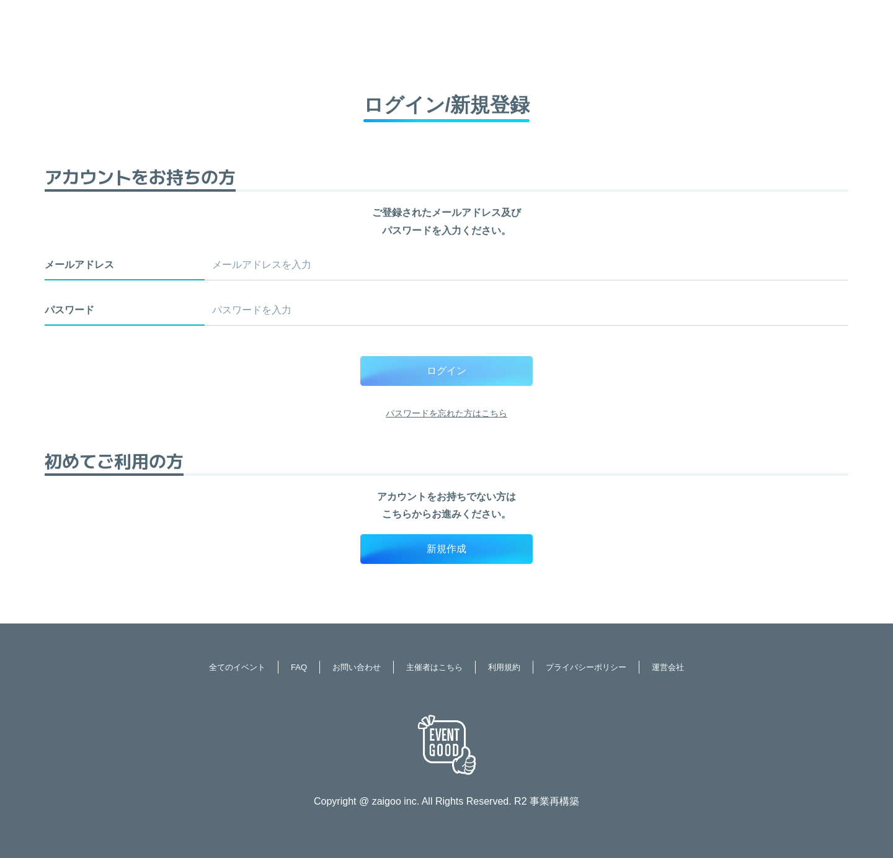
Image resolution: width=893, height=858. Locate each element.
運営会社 (668, 667)
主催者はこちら (434, 667)
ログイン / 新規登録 (809, 15)
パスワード (69, 310)
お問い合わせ (356, 667)
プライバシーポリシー (586, 667)
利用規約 (504, 667)
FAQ (299, 667)
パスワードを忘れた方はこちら (446, 413)
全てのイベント (237, 667)
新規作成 (446, 548)
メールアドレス (79, 264)
